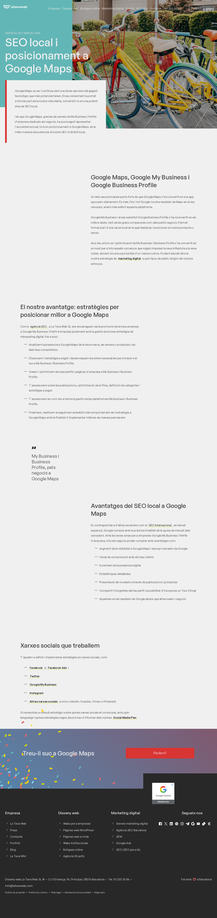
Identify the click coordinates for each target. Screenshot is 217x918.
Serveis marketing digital (132, 823)
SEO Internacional (160, 525)
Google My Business (43, 684)
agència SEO (38, 326)
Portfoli (130, 8)
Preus (13, 830)
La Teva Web (18, 823)
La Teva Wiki (18, 856)
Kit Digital (142, 8)
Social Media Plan (124, 717)
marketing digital (129, 258)
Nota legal (56, 892)
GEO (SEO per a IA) (128, 849)
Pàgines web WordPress (78, 830)
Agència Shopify (74, 856)
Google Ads (123, 843)
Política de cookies (38, 892)
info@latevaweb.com (19, 885)
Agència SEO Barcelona (22, 33)
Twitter (35, 676)
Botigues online (73, 849)
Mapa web (99, 892)
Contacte (155, 8)
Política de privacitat (15, 892)
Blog (13, 849)
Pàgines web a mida (76, 836)
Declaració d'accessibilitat (78, 892)
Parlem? (196, 8)
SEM (119, 836)
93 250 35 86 (173, 8)
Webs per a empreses (77, 823)
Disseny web (13, 879)
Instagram (36, 693)
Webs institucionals (75, 843)
